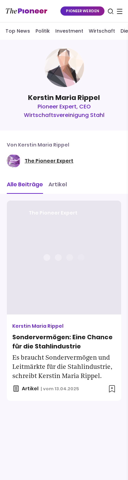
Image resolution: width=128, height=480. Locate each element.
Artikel (57, 184)
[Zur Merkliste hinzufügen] (112, 389)
